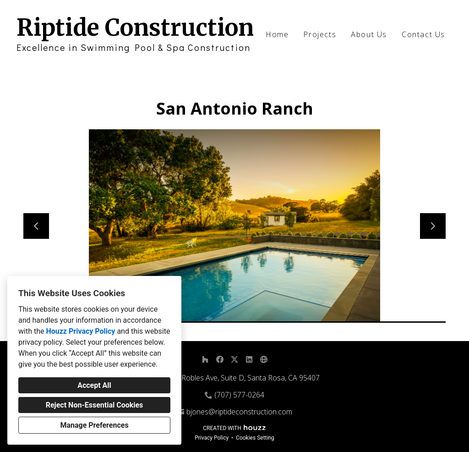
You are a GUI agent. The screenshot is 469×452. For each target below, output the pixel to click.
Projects (319, 34)
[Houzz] (205, 359)
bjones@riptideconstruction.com (239, 412)
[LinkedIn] (249, 359)
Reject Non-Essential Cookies (94, 405)
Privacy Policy (212, 438)
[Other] (264, 359)
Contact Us (423, 34)
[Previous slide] (36, 226)
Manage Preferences (94, 425)
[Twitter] (234, 359)
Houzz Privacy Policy (80, 331)
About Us (369, 34)
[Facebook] (220, 359)
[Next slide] (433, 226)
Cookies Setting (255, 438)
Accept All (94, 385)
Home (277, 34)
